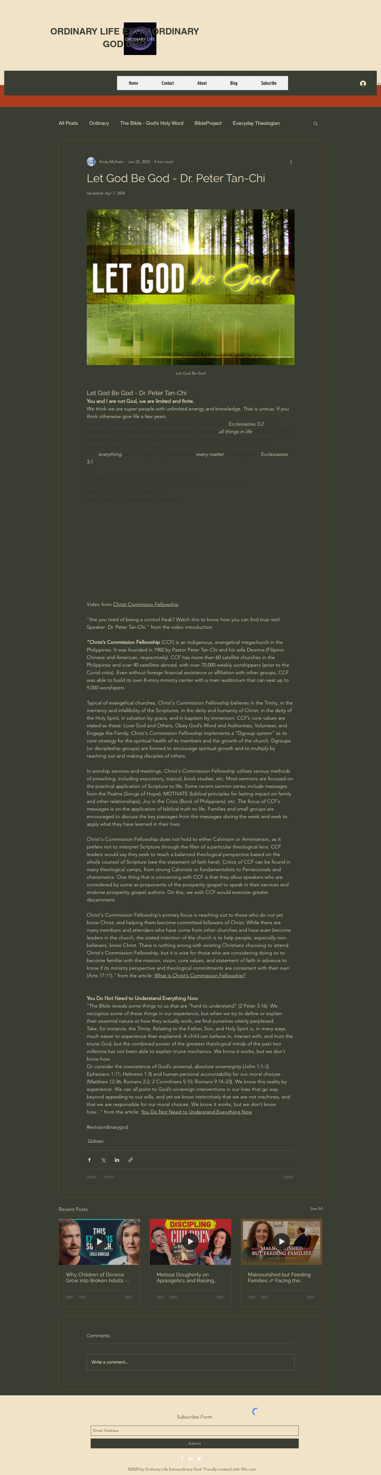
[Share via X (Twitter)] (103, 1159)
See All (316, 1208)
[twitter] (199, 1458)
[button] (315, 123)
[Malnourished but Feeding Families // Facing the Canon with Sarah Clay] (281, 1242)
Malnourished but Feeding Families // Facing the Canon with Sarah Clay (279, 1277)
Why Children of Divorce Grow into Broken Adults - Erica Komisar (96, 1277)
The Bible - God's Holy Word (151, 123)
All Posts (68, 123)
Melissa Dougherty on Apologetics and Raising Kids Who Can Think (185, 1277)
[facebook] (182, 1458)
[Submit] (195, 1443)
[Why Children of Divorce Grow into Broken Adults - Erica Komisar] (99, 1242)
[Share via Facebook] (89, 1159)
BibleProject (208, 123)
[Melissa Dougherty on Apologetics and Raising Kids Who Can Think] (190, 1242)
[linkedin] (190, 1458)
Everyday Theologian (256, 123)
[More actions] (291, 161)
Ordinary (99, 123)
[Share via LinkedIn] (117, 1159)
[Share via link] (130, 1159)
